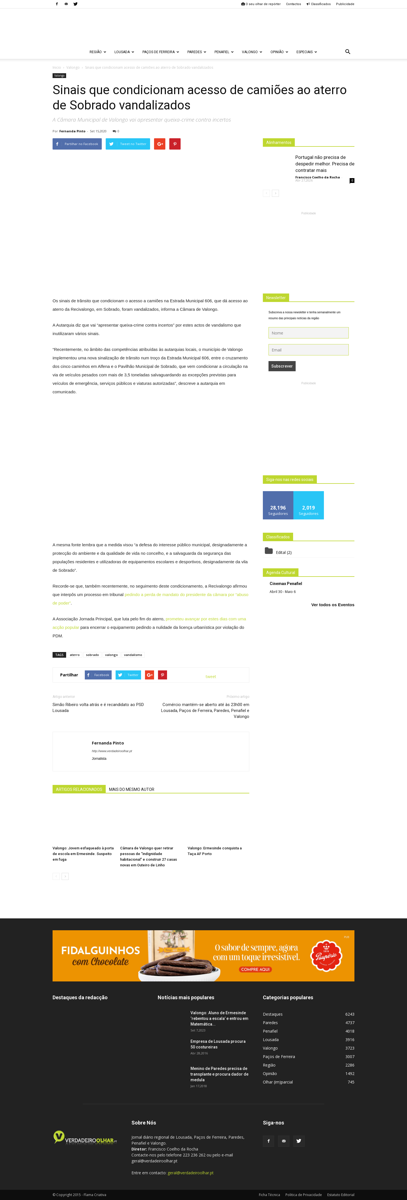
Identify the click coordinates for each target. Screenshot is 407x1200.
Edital (281, 552)
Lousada (124, 52)
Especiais (306, 52)
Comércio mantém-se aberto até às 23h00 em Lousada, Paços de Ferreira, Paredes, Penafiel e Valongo (205, 710)
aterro (75, 655)
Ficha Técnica (269, 1194)
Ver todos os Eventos (332, 604)
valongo (111, 655)
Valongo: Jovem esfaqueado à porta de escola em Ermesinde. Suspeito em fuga (83, 854)
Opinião (279, 52)
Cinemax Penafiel (286, 583)
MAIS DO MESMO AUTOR (131, 789)
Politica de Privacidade (303, 1194)
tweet (211, 676)
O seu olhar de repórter (261, 4)
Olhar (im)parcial (278, 1082)
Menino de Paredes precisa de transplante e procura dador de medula (219, 1074)
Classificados (318, 4)
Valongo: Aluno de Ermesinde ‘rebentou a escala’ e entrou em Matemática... (219, 1018)
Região (98, 52)
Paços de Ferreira (160, 52)
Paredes (196, 52)
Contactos (293, 4)
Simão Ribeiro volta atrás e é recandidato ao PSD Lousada (98, 707)
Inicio (57, 67)
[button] (347, 52)
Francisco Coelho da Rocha (317, 177)
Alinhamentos (278, 142)
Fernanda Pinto (72, 131)
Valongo (252, 52)
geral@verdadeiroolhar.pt (191, 1172)
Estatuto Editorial (340, 1194)
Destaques (273, 1014)
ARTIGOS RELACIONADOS (79, 789)
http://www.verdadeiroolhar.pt (112, 751)
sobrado (92, 655)
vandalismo (133, 655)
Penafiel (224, 52)
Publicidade (345, 4)
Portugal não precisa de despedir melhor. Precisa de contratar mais (324, 163)
